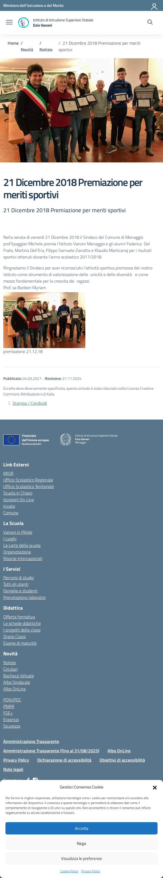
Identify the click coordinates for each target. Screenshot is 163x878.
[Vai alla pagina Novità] (27, 49)
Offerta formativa (19, 616)
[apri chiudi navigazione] (9, 22)
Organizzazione (17, 552)
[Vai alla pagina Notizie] (46, 49)
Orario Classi (14, 636)
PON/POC (12, 699)
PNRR (8, 706)
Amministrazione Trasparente (31, 741)
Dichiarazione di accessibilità (64, 760)
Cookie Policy (69, 871)
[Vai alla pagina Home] (13, 43)
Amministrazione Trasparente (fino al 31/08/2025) (51, 750)
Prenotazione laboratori (24, 597)
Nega (81, 843)
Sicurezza (11, 726)
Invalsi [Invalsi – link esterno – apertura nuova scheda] (9, 506)
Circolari (10, 669)
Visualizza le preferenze (81, 858)
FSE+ (8, 713)
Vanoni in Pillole (17, 532)
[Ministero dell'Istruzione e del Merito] (33, 5)
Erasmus (11, 719)
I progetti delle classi (21, 630)
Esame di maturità (19, 643)
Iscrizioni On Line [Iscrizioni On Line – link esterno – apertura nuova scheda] (18, 499)
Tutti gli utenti (15, 584)
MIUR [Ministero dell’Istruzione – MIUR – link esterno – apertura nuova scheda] (8, 473)
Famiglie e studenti (20, 590)
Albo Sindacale (16, 682)
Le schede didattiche (22, 623)
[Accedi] (154, 5)
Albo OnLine (14, 688)
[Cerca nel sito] (150, 22)
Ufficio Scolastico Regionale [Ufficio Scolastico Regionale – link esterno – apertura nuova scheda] (28, 480)
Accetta (81, 828)
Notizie (9, 662)
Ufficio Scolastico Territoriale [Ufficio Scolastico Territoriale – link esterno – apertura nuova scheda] (28, 486)
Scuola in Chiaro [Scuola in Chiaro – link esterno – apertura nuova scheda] (17, 493)
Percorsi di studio (18, 577)
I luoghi (9, 538)
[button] (155, 787)
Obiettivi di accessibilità (122, 760)
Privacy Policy (90, 871)
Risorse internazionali (22, 558)
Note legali (13, 769)
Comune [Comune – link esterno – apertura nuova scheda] (10, 512)
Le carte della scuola (21, 545)
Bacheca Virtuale (18, 675)
